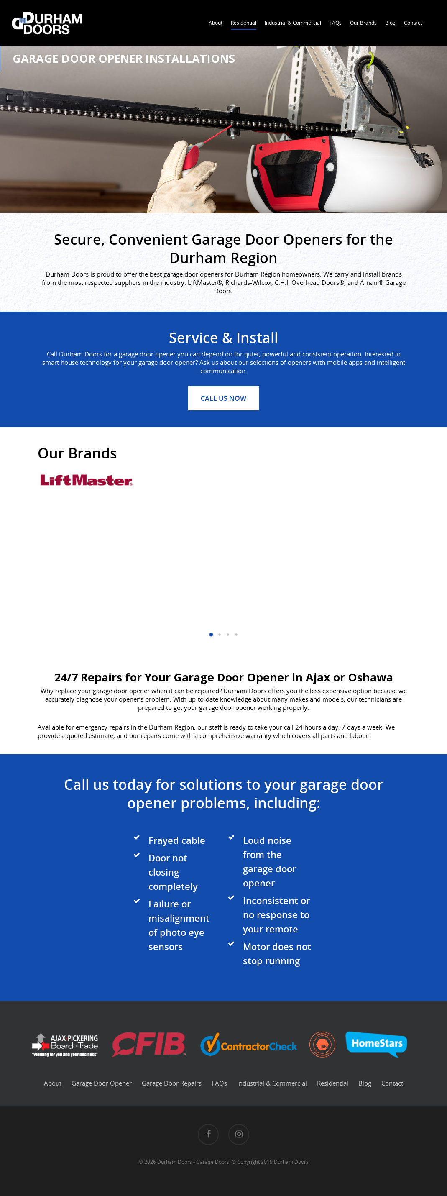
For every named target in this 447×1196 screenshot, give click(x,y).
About (215, 22)
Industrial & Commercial (293, 22)
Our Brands (363, 22)
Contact (413, 22)
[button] (211, 634)
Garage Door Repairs (172, 1083)
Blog (390, 22)
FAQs (336, 22)
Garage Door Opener (102, 1083)
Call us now (223, 398)
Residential (243, 22)
